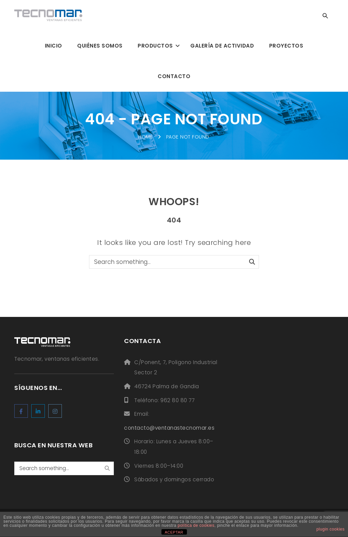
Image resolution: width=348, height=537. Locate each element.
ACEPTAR (174, 532)
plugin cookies (330, 529)
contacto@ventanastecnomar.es (169, 427)
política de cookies (196, 525)
